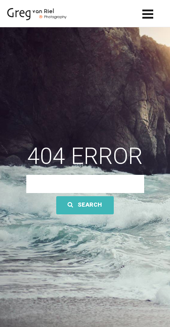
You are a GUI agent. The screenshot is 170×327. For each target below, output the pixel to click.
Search (85, 204)
